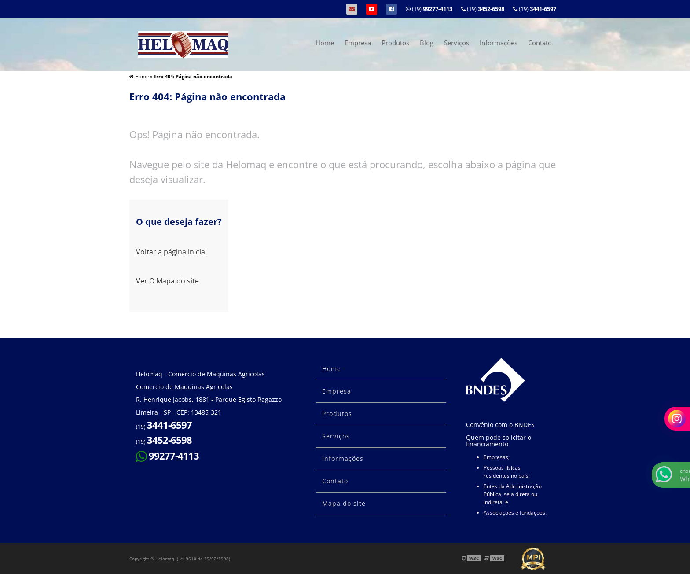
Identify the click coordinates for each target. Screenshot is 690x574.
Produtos (395, 42)
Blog (426, 42)
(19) (534, 9)
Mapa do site (344, 503)
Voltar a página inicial (171, 252)
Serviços (456, 42)
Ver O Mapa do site (167, 281)
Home (325, 42)
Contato (540, 42)
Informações (499, 42)
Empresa (358, 42)
